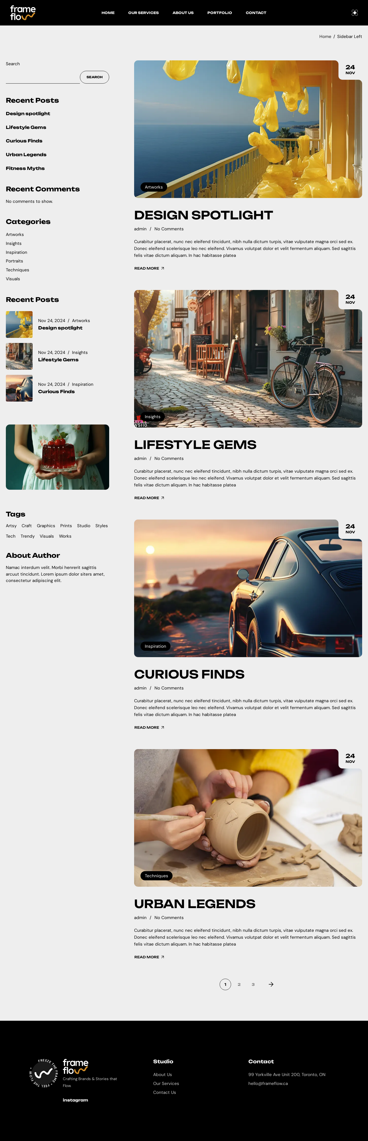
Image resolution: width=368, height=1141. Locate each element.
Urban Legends (195, 904)
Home (325, 36)
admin (140, 229)
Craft (27, 525)
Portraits (14, 261)
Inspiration (155, 646)
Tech (11, 536)
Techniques (156, 876)
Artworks (154, 187)
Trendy (28, 536)
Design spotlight (203, 215)
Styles (101, 525)
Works (65, 536)
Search (13, 64)
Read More (149, 268)
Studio (83, 525)
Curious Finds (189, 674)
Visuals (13, 279)
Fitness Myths (25, 168)
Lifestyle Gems (195, 444)
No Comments (169, 229)
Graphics (46, 525)
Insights (153, 416)
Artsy (11, 525)
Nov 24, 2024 (51, 321)
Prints (66, 525)
